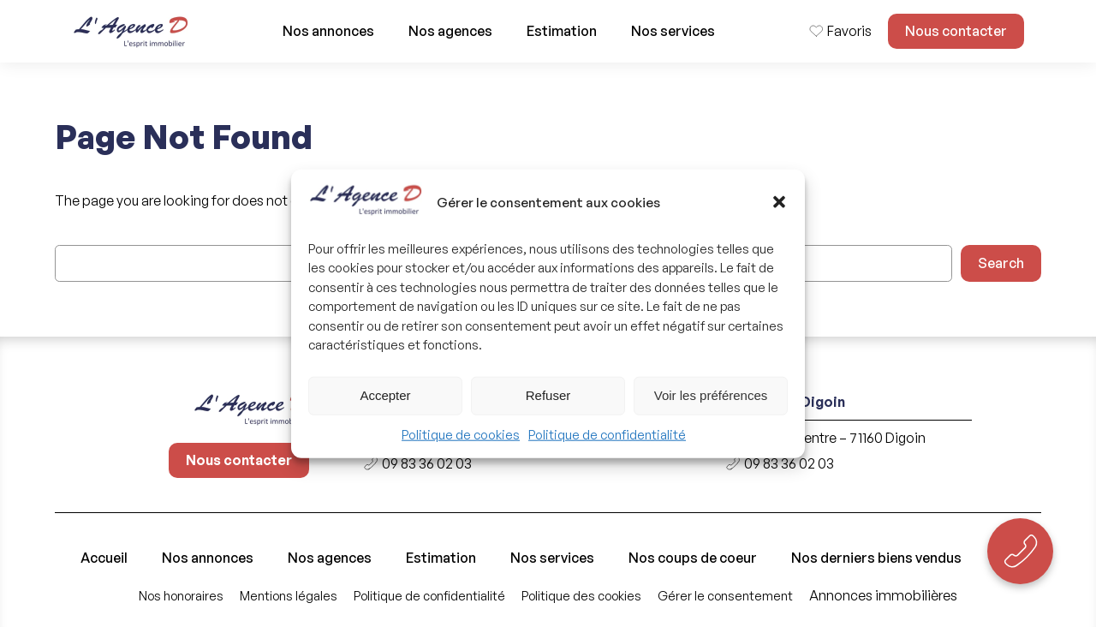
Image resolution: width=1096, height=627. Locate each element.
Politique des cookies (581, 595)
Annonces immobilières (883, 595)
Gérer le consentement (725, 595)
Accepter (385, 395)
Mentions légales (288, 595)
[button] (779, 202)
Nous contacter (956, 30)
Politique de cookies (461, 435)
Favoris (849, 30)
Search (1001, 263)
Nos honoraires (181, 595)
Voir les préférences (711, 395)
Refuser (548, 395)
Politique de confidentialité (607, 435)
